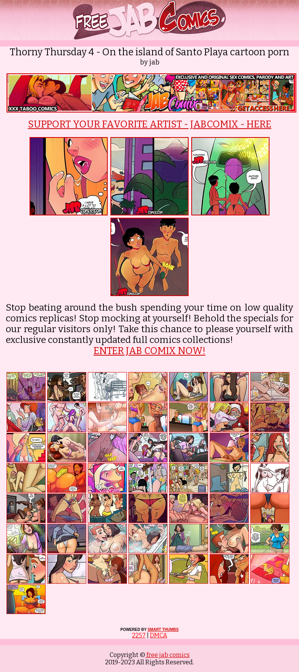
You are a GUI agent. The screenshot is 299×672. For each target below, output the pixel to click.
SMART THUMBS (163, 629)
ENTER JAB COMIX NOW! (149, 351)
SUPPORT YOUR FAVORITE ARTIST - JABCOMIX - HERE (149, 124)
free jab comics (167, 655)
